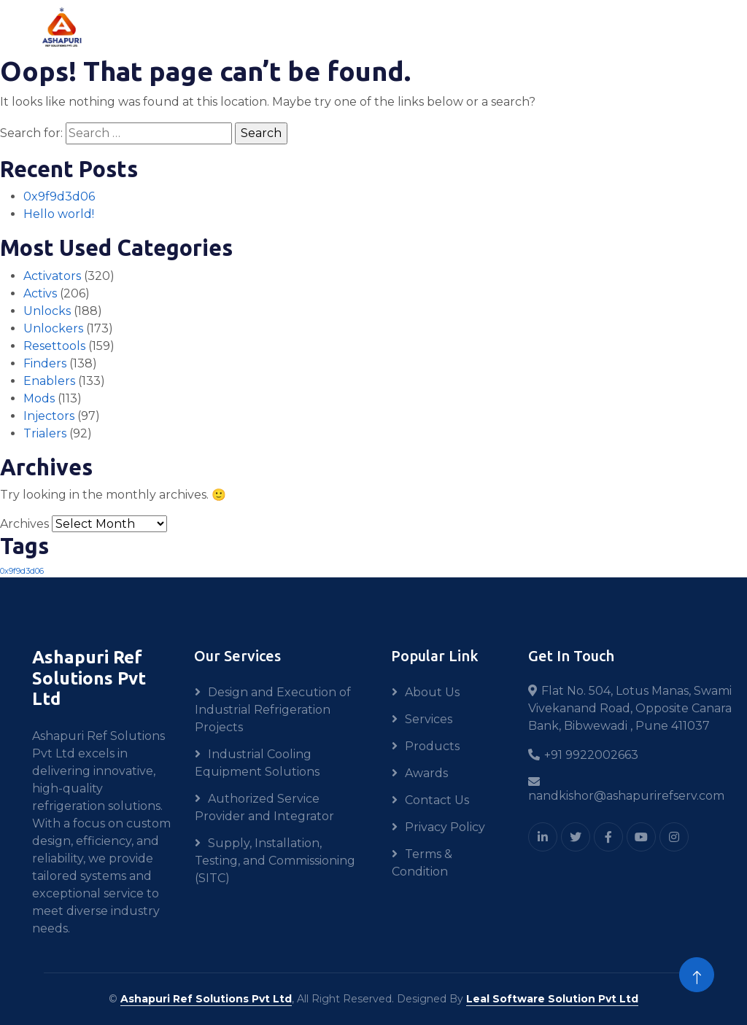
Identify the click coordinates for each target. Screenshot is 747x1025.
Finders (44, 363)
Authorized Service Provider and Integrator (264, 807)
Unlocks (47, 311)
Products (432, 746)
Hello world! (58, 214)
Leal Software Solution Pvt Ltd (552, 998)
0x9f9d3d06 (59, 196)
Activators (52, 276)
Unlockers (53, 328)
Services (428, 719)
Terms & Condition (422, 862)
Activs (40, 293)
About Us (432, 692)
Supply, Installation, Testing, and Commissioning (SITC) (275, 860)
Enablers (49, 381)
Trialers (44, 433)
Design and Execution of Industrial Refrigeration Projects (273, 709)
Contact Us (437, 800)
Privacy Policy (445, 827)
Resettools (54, 346)
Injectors (48, 416)
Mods (39, 398)
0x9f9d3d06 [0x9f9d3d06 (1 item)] (22, 571)
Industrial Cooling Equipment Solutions (257, 763)
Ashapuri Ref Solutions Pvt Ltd (206, 998)
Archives (24, 524)
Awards (426, 773)
